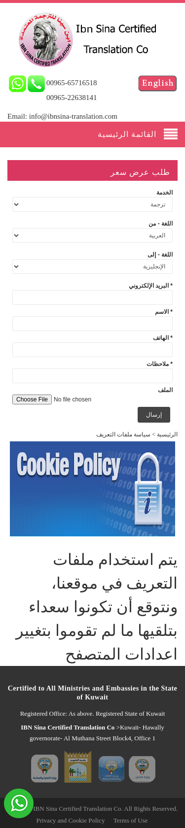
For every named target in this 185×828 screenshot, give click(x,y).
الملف (165, 390)
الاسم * (164, 311)
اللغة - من (160, 223)
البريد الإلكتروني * (151, 285)
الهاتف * (163, 337)
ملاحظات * (160, 364)
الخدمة (164, 192)
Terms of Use (130, 820)
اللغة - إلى (160, 254)
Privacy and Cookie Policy (70, 820)
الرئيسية (167, 434)
